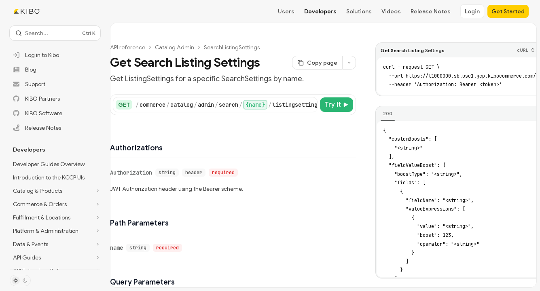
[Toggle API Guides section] (55, 257)
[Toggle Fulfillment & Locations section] (55, 217)
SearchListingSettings (232, 47)
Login (472, 11)
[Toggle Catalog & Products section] (55, 190)
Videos (391, 11)
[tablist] (457, 114)
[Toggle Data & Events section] (55, 244)
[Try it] (336, 104)
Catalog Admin (174, 47)
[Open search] (55, 33)
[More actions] (349, 63)
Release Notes (431, 11)
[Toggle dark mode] (20, 280)
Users (286, 11)
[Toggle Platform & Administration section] (55, 230)
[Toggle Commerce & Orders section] (55, 204)
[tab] (388, 113)
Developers (320, 11)
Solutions (359, 11)
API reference (127, 47)
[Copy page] (317, 63)
